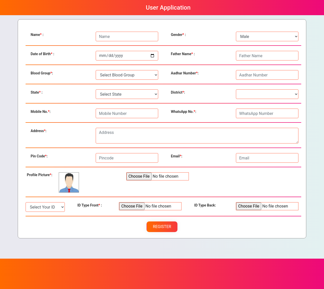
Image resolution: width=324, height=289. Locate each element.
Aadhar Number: (184, 73)
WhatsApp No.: (183, 112)
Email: (176, 156)
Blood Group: (42, 73)
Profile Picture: (39, 175)
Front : (89, 205)
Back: (205, 205)
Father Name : (183, 54)
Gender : (178, 35)
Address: (38, 131)
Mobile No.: (41, 112)
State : (37, 92)
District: (178, 92)
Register (162, 226)
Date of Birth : (42, 54)
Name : (37, 35)
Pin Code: (39, 156)
